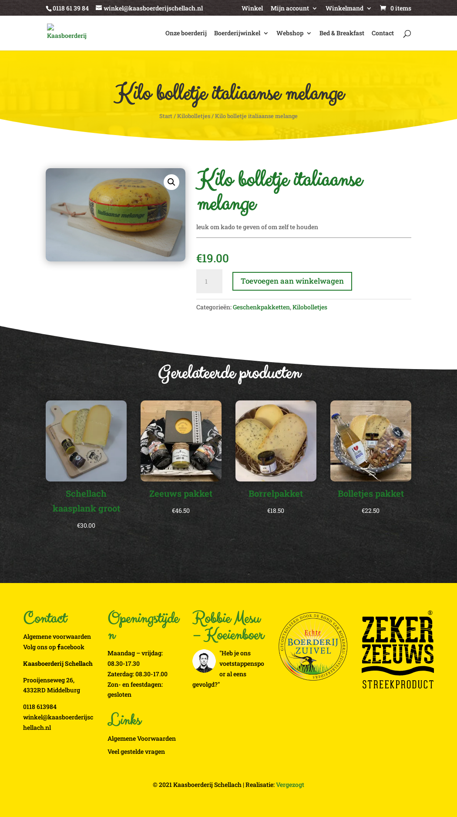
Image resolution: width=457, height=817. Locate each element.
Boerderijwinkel (237, 33)
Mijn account (290, 8)
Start (165, 115)
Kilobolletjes (193, 115)
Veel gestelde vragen (136, 751)
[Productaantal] (209, 281)
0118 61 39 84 (71, 8)
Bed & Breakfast (341, 33)
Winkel (252, 8)
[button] (171, 182)
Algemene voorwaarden (57, 636)
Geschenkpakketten (261, 307)
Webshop (289, 33)
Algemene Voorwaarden (142, 738)
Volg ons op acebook (53, 647)
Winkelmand (344, 8)
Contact (383, 33)
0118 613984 (40, 706)
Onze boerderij (186, 33)
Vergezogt (290, 784)
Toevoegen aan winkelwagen (292, 281)
